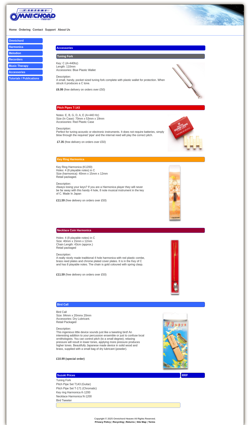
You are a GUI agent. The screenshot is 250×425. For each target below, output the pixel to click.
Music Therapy (18, 65)
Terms (151, 422)
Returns (130, 422)
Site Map (141, 422)
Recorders (16, 59)
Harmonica (16, 46)
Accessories (17, 72)
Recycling (118, 422)
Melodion (15, 53)
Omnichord (16, 40)
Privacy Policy (103, 422)
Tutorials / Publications (24, 78)
